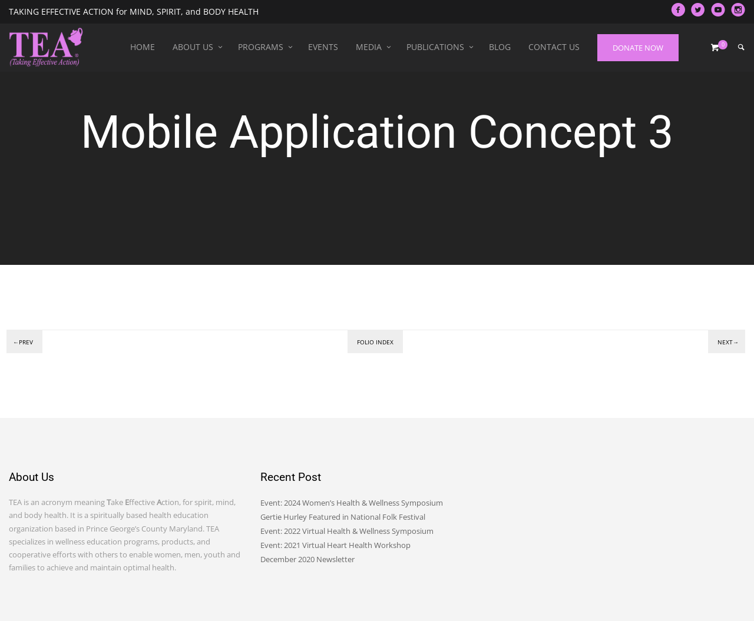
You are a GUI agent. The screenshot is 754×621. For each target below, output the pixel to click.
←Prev (23, 342)
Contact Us (554, 46)
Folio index (375, 342)
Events (323, 46)
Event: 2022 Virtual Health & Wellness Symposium (347, 531)
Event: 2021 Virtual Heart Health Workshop (335, 545)
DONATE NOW (638, 47)
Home (142, 46)
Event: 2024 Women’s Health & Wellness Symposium (351, 502)
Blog (500, 46)
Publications (435, 46)
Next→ (728, 342)
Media (369, 46)
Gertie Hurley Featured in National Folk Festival (342, 517)
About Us (193, 46)
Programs (260, 46)
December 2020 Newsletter (307, 559)
